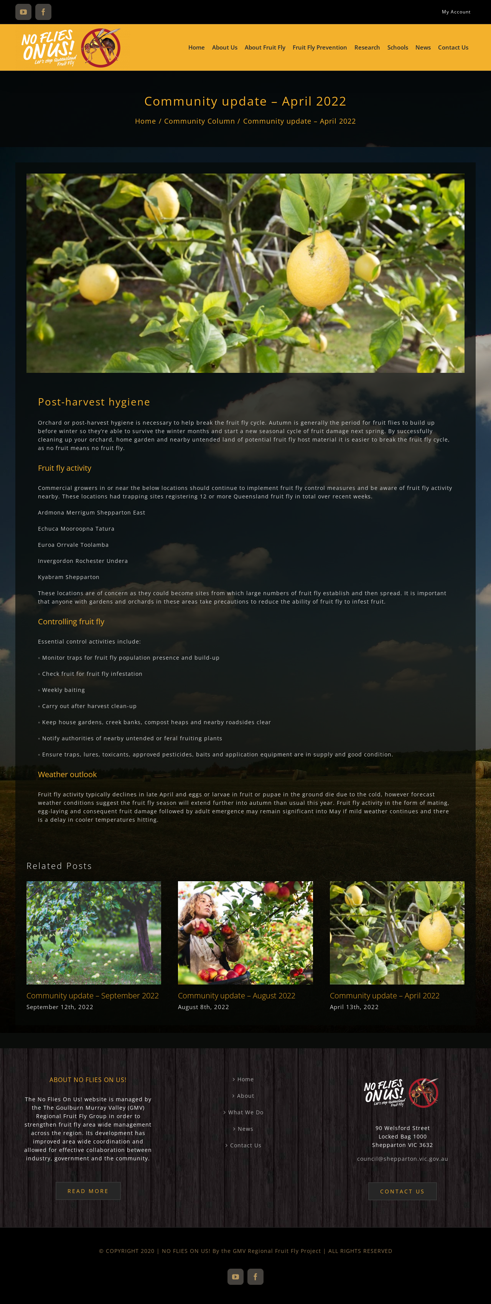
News (246, 1128)
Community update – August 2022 (236, 995)
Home (245, 1079)
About (245, 1095)
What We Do (246, 1112)
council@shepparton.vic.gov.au (402, 1158)
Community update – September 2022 (92, 995)
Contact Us (246, 1145)
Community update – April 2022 (385, 995)
